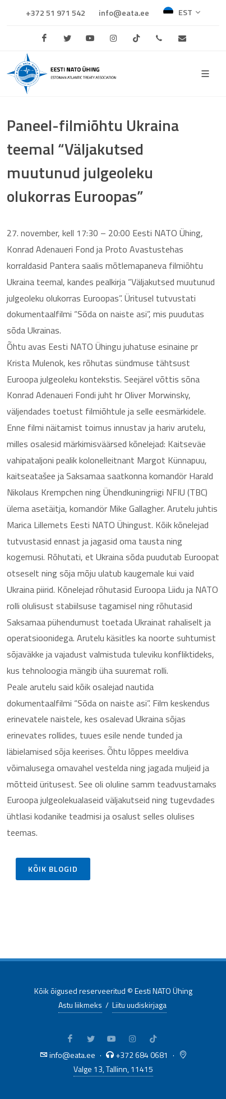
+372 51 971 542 (55, 13)
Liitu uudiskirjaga (139, 1005)
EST (181, 12)
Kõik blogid (53, 869)
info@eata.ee (124, 13)
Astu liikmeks (80, 1005)
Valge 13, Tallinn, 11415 (113, 1069)
